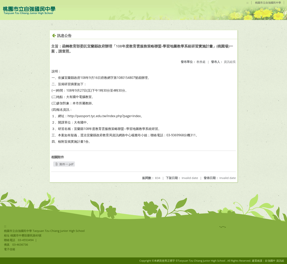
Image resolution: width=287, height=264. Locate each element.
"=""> (222, 227)
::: (248, 2)
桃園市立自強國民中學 (268, 2)
